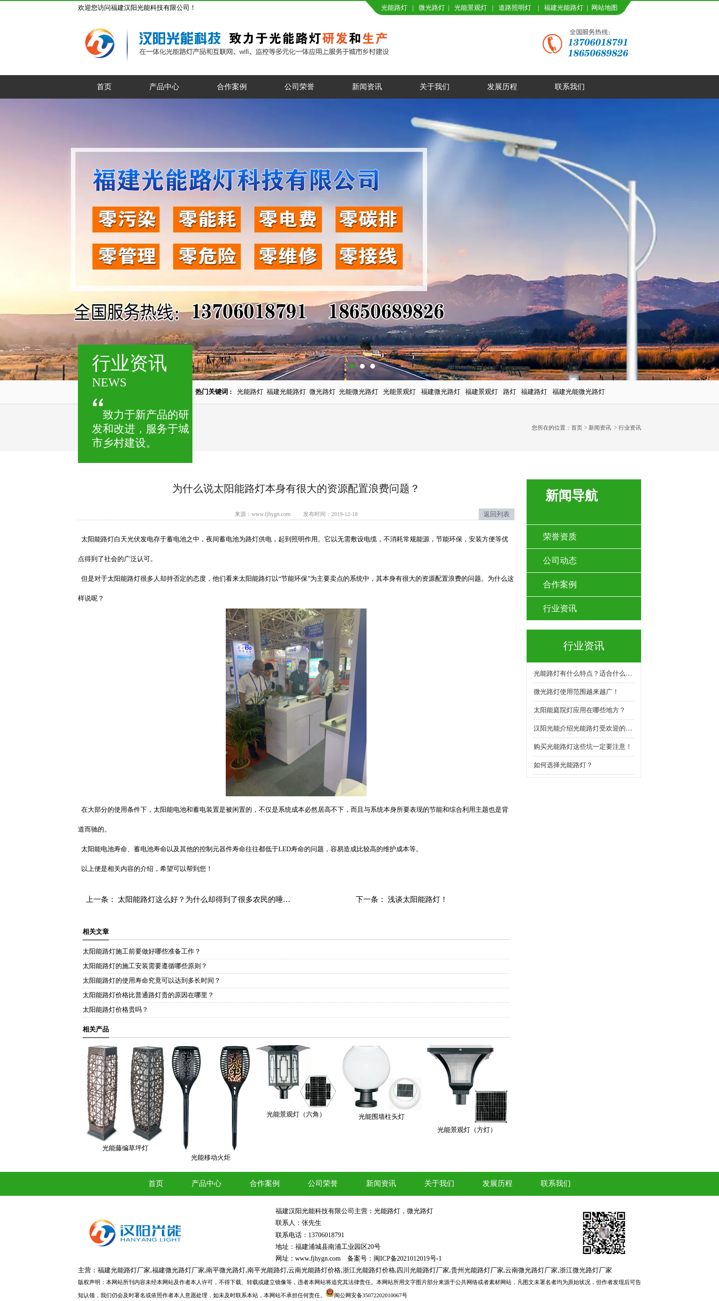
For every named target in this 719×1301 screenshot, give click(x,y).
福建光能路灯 (563, 7)
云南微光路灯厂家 (531, 1270)
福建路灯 (534, 391)
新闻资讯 (367, 87)
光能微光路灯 (358, 391)
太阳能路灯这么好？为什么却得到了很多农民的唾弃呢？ (211, 899)
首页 (104, 87)
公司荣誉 (299, 87)
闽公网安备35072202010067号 (370, 1295)
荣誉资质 (560, 536)
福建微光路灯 (440, 391)
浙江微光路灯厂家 (585, 1270)
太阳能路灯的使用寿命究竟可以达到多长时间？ (152, 980)
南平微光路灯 (225, 1270)
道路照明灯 (514, 7)
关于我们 (435, 87)
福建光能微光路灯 (578, 391)
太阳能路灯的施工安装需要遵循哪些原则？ (145, 966)
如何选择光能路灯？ (563, 765)
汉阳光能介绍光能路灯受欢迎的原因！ (584, 728)
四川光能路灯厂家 (423, 1270)
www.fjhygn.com (271, 514)
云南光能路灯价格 (314, 1270)
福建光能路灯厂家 (124, 1270)
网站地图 (604, 7)
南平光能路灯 (267, 1270)
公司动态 (560, 560)
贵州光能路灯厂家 (477, 1270)
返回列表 (496, 514)
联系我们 (570, 87)
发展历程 (502, 87)
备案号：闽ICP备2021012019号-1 (394, 1258)
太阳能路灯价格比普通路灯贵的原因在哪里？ (148, 995)
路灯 (509, 391)
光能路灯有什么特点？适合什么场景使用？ (584, 673)
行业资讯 (560, 608)
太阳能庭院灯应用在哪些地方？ (580, 710)
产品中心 (164, 87)
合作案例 (232, 87)
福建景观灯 (481, 391)
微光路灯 (432, 7)
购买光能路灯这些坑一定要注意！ (583, 746)
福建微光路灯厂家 (178, 1270)
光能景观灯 (470, 7)
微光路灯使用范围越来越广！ (576, 691)
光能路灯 (394, 7)
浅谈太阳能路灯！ (417, 899)
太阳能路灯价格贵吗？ (115, 1009)
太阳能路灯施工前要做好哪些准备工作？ (142, 951)
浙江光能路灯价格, (370, 1270)
